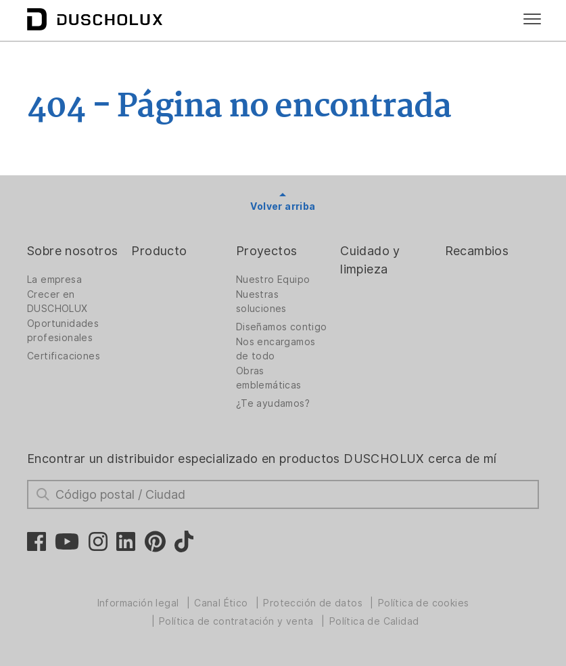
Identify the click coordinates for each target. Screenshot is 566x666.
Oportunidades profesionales (63, 330)
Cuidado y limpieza (370, 260)
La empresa (54, 279)
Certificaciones (63, 356)
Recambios (477, 251)
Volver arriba (282, 206)
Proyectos (267, 251)
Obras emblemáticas (269, 378)
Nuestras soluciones (261, 301)
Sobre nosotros (72, 251)
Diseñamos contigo (281, 326)
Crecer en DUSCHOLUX (57, 301)
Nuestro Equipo (273, 279)
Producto (159, 251)
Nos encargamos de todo (276, 348)
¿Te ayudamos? (273, 403)
